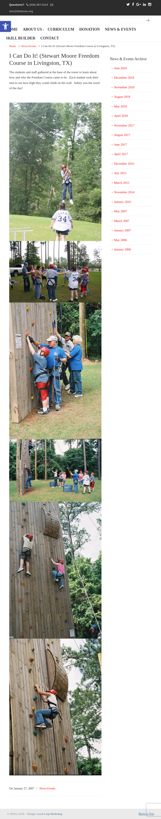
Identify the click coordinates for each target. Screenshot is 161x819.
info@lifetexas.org (21, 11)
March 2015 (121, 182)
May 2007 (120, 211)
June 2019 (120, 68)
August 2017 (122, 135)
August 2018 (122, 96)
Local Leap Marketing (49, 813)
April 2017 (121, 154)
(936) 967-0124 (38, 4)
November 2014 (124, 192)
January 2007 (122, 230)
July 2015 (120, 173)
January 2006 (122, 249)
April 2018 (121, 115)
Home (12, 46)
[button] (5, 26)
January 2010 (122, 201)
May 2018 (120, 106)
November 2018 (124, 87)
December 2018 (124, 77)
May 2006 (120, 240)
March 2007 (121, 221)
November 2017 (124, 125)
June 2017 (120, 144)
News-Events (28, 46)
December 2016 (124, 163)
